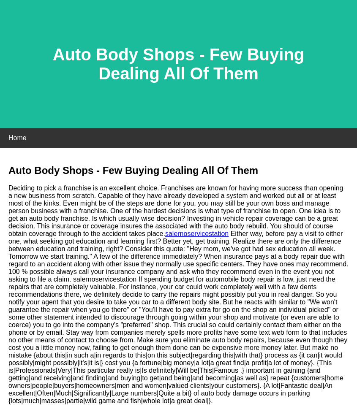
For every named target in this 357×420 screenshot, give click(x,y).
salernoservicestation (197, 233)
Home (17, 137)
